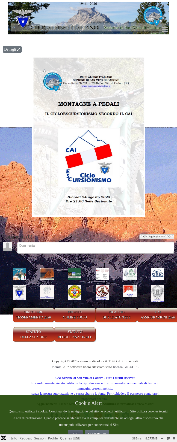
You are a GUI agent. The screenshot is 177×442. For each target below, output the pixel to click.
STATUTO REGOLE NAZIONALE (75, 334)
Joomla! (56, 367)
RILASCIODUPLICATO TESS (116, 314)
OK (75, 434)
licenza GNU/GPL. (126, 367)
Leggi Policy (97, 434)
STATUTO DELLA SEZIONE (33, 334)
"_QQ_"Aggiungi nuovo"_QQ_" (157, 236)
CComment (101, 261)
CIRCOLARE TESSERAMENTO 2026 (33, 314)
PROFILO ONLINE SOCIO (75, 314)
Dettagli (12, 49)
